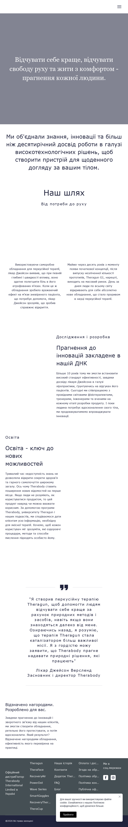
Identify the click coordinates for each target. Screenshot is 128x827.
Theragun (36, 763)
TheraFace (37, 769)
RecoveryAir (38, 776)
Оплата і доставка (89, 763)
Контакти (60, 769)
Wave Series (38, 789)
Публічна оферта (89, 789)
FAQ (57, 782)
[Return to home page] (18, 7)
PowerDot (36, 782)
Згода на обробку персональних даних (89, 769)
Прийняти (68, 814)
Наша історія (63, 763)
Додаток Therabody (65, 776)
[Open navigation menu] (119, 6)
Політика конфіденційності (89, 782)
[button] (105, 777)
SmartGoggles (39, 795)
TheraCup (36, 808)
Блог (57, 789)
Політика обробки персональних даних (89, 776)
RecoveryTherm (40, 802)
